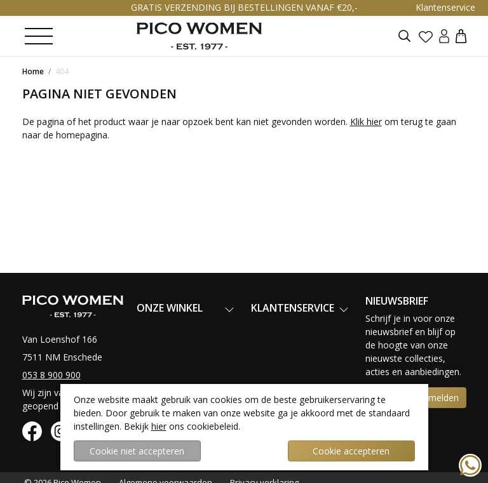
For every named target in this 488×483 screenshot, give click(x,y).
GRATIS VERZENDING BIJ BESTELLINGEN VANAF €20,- (244, 7)
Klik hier (366, 122)
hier (158, 426)
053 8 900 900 (51, 375)
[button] (461, 36)
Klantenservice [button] (445, 7)
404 (62, 71)
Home (33, 71)
